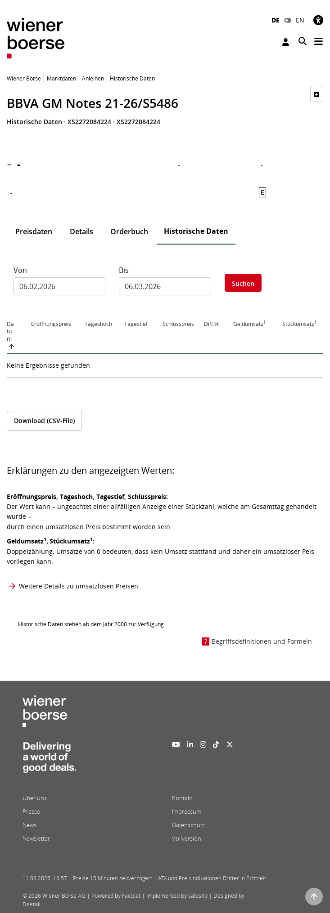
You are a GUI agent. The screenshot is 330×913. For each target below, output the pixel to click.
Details (81, 231)
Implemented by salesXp (177, 896)
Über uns (35, 798)
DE (275, 20)
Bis (124, 270)
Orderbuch (129, 231)
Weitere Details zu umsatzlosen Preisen (78, 586)
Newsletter (36, 838)
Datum (10, 331)
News (29, 825)
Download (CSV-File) (44, 420)
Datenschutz (188, 825)
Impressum (186, 811)
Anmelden (285, 42)
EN (300, 20)
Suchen (243, 283)
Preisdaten (33, 231)
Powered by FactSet (115, 896)
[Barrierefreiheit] (318, 20)
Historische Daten (196, 231)
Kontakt (182, 798)
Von (20, 270)
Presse (31, 811)
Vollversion (186, 838)
